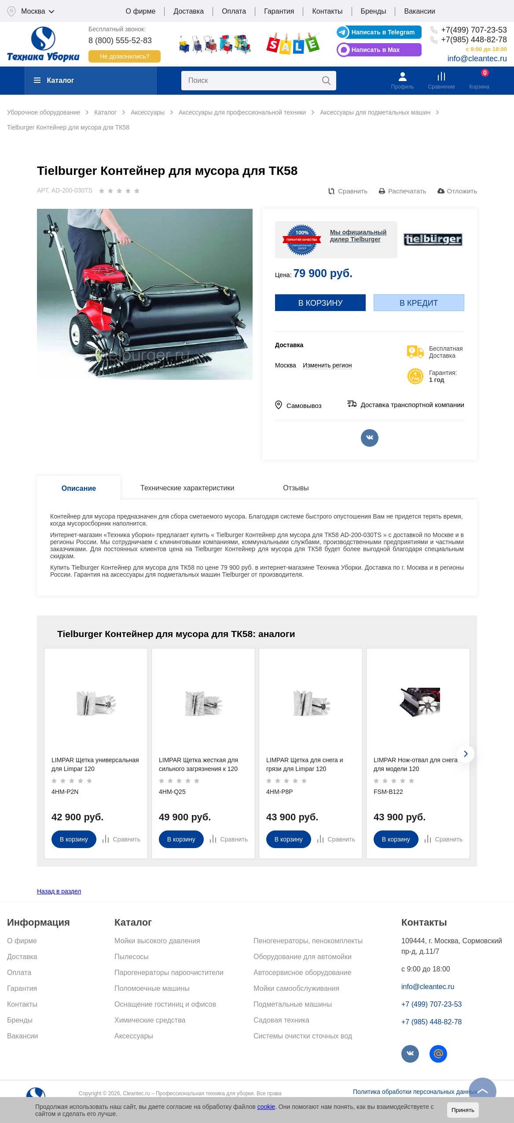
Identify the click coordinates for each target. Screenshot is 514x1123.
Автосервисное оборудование (302, 972)
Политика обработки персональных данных (415, 1091)
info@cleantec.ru (477, 58)
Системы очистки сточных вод (302, 1036)
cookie (266, 1106)
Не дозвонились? (125, 56)
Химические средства (149, 1020)
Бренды (373, 11)
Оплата (234, 11)
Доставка (188, 11)
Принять (463, 1110)
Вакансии (419, 11)
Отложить (462, 191)
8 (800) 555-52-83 (120, 40)
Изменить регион (327, 365)
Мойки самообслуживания (296, 988)
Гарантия (279, 11)
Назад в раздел (59, 891)
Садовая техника (281, 1020)
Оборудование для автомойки (302, 956)
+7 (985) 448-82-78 (431, 1022)
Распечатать (407, 191)
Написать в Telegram (383, 32)
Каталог (54, 80)
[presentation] (465, 754)
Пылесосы (131, 956)
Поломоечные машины (152, 988)
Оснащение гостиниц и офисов (165, 1004)
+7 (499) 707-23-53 (431, 1004)
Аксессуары (133, 1036)
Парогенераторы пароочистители (169, 972)
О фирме (141, 11)
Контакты (327, 11)
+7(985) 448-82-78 (474, 39)
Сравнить (352, 191)
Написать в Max (376, 49)
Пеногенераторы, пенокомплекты (308, 941)
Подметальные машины (292, 1004)
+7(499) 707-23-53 (474, 30)
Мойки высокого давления (157, 941)
